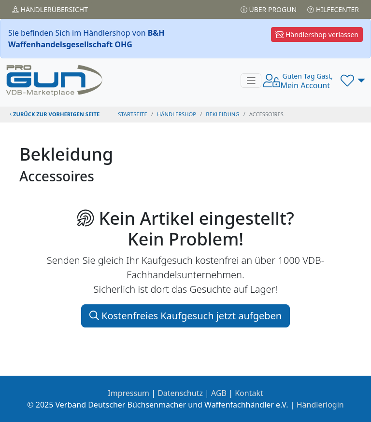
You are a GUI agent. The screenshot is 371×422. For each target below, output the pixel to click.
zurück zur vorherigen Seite (55, 114)
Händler (50, 9)
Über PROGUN (269, 9)
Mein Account (306, 81)
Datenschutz (180, 393)
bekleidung (222, 114)
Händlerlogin (320, 404)
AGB (219, 393)
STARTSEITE (132, 114)
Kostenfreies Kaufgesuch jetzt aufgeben (185, 315)
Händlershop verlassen (316, 34)
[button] (353, 80)
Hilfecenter (333, 9)
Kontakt (249, 393)
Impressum (128, 393)
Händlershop (176, 114)
